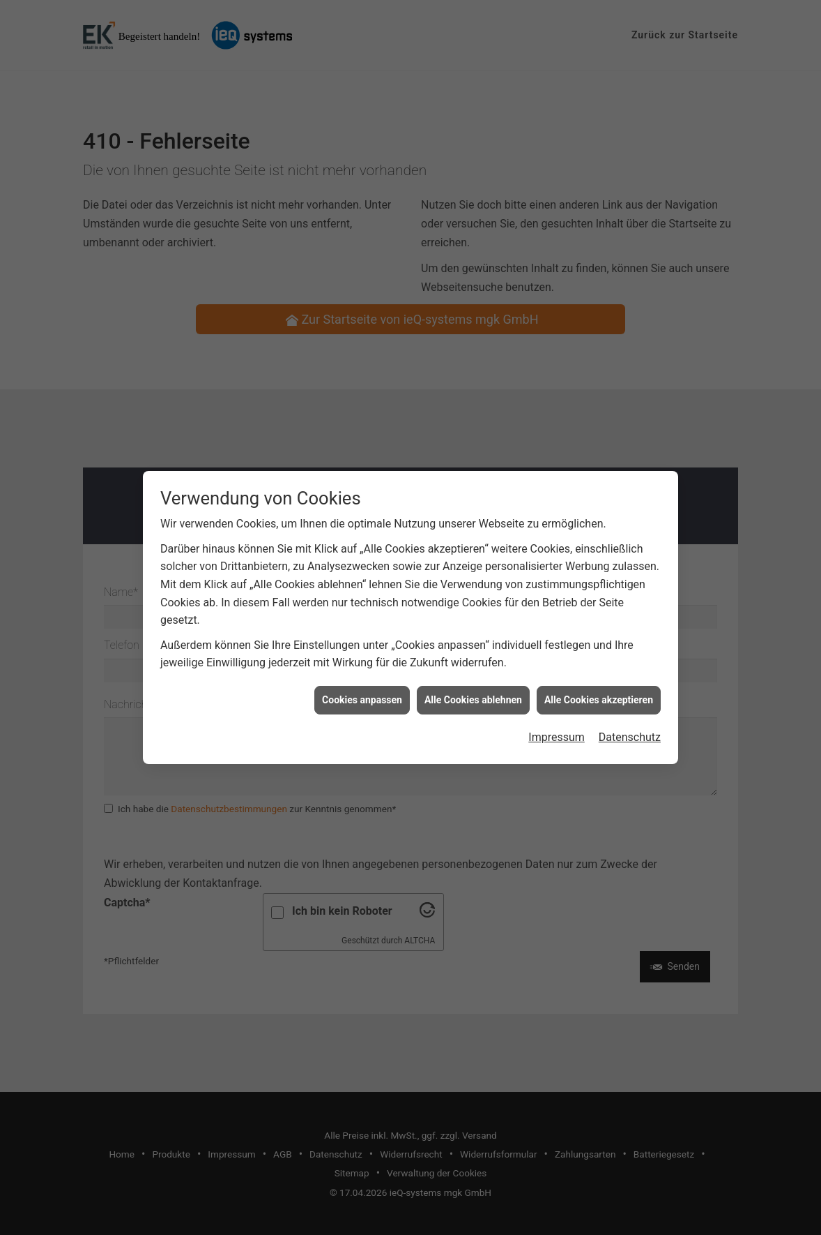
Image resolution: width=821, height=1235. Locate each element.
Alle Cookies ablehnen (473, 685)
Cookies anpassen (362, 685)
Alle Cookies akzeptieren (598, 685)
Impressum (556, 723)
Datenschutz (630, 723)
